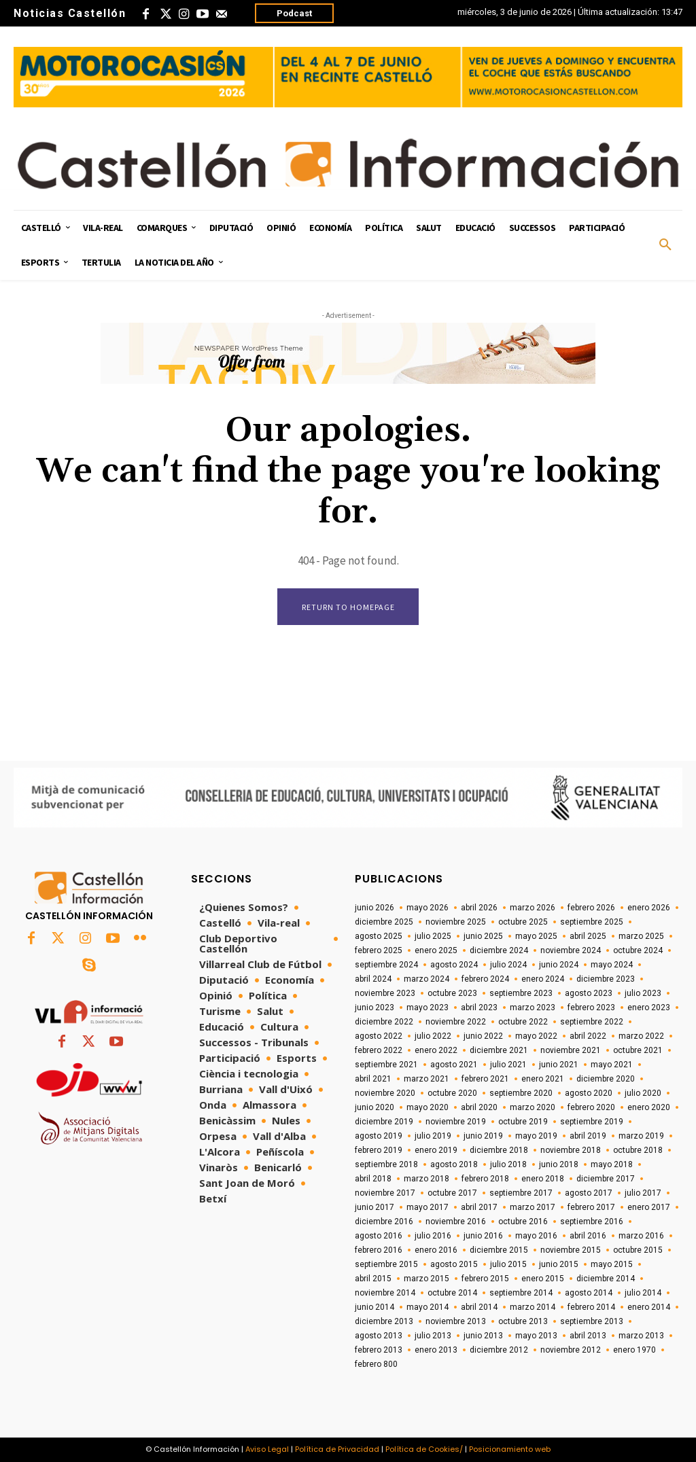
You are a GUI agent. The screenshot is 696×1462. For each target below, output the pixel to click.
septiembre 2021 (386, 1065)
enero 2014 (648, 1308)
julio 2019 (433, 1137)
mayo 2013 (536, 1336)
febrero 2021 (485, 1079)
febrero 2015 (485, 1279)
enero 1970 (634, 1351)
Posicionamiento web (510, 1449)
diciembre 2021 (499, 1051)
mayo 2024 (612, 965)
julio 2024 (508, 965)
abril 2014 (479, 1308)
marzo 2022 (641, 1037)
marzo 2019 (641, 1137)
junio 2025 (483, 937)
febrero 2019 (378, 1151)
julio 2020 (643, 1094)
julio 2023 (643, 994)
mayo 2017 (427, 1208)
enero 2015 (542, 1279)
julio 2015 (508, 1265)
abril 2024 (373, 980)
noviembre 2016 (455, 1222)
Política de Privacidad (337, 1449)
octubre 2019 (523, 1122)
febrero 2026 (591, 908)
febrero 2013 (378, 1351)
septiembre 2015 (386, 1265)
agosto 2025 (378, 937)
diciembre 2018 (499, 1151)
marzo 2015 (426, 1279)
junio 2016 (483, 1236)
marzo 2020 (532, 1108)
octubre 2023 (452, 994)
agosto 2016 (378, 1236)
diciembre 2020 (605, 1079)
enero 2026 (648, 908)
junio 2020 (374, 1108)
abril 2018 (373, 1179)
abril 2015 (373, 1279)
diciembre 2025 (384, 923)
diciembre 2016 (384, 1222)
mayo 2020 (427, 1108)
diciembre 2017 (605, 1179)
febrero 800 (376, 1365)
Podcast (294, 13)
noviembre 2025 (455, 923)
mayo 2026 (427, 908)
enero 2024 (542, 980)
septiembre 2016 (591, 1222)
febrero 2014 (591, 1308)
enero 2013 (436, 1351)
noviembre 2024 (570, 951)
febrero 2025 (378, 951)
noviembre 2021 (570, 1051)
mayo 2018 (612, 1165)
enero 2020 (648, 1108)
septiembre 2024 (386, 965)
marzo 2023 (532, 1008)
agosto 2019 (378, 1137)
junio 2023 (374, 1008)
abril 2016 (588, 1236)
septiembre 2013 (591, 1322)
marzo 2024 (426, 980)
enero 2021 (542, 1079)
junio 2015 (558, 1265)
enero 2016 (436, 1251)
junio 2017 (374, 1208)
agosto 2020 (588, 1094)
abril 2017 (479, 1208)
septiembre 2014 (521, 1293)
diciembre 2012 (499, 1351)
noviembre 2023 (385, 994)
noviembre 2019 (455, 1122)
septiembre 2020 (521, 1094)
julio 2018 (508, 1165)
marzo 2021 (426, 1079)
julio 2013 (433, 1336)
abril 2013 (588, 1336)
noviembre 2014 (385, 1293)
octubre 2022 (523, 1022)
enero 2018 (542, 1179)
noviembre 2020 (385, 1094)
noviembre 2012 (570, 1351)
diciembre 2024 (499, 951)
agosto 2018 (454, 1165)
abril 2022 (588, 1037)
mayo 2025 (536, 937)
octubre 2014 (452, 1293)
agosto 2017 (588, 1194)
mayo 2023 (427, 1008)
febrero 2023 (591, 1008)
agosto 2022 (378, 1037)
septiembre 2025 (591, 923)
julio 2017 (643, 1194)
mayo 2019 (536, 1137)
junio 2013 (483, 1336)
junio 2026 (374, 908)
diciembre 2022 (384, 1022)
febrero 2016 (378, 1251)
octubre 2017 (452, 1194)
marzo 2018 (426, 1179)
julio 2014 (643, 1293)
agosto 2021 (454, 1065)
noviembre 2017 (385, 1194)
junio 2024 (558, 965)
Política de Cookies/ (424, 1449)
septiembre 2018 (386, 1165)
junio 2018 (558, 1165)
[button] (665, 245)
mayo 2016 (536, 1236)
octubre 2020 (452, 1094)
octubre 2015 (638, 1251)
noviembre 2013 (455, 1322)
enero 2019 (436, 1151)
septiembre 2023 (521, 994)
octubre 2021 (638, 1051)
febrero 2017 (591, 1208)
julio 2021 (508, 1065)
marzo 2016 (641, 1236)
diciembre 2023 (605, 980)
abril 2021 (373, 1079)
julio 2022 (433, 1037)
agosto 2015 (454, 1265)
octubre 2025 (523, 923)
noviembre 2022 (455, 1022)
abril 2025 (588, 937)
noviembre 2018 (570, 1151)
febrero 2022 (378, 1051)
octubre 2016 (523, 1222)
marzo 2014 (532, 1308)
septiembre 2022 (591, 1022)
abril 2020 (479, 1108)
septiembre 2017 (521, 1194)
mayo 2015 (612, 1265)
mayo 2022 (536, 1037)
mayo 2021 (612, 1065)
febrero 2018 (485, 1179)
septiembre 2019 (591, 1122)
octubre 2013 (523, 1322)
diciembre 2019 (384, 1122)
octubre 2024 (638, 951)
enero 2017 (648, 1208)
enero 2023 (648, 1008)
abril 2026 (479, 908)
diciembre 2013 (384, 1322)
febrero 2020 (591, 1108)
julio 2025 (433, 937)
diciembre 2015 (499, 1251)
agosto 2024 (454, 965)
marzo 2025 (641, 937)
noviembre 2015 (570, 1251)
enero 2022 (436, 1051)
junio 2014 (374, 1308)
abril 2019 (588, 1137)
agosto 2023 (588, 994)
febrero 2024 (485, 980)
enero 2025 (436, 951)
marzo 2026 (532, 908)
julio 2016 (433, 1236)
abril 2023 (479, 1008)
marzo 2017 (532, 1208)
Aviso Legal (267, 1449)
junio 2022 (483, 1037)
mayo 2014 (427, 1308)
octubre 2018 (638, 1151)
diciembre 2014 (605, 1279)
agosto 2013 (378, 1336)
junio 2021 (558, 1065)
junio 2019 (483, 1137)
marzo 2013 (641, 1336)
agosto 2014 (588, 1293)
